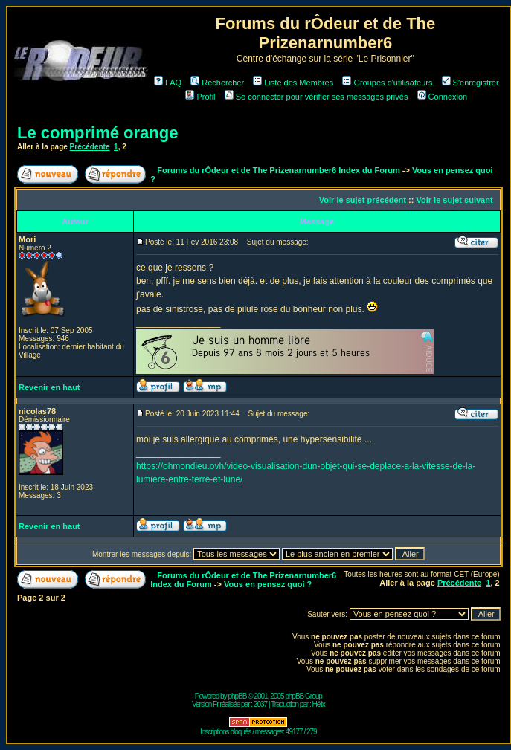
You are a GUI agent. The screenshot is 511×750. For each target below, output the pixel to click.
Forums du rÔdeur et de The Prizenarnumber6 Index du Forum (278, 170)
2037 (260, 704)
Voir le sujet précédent (362, 199)
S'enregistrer (470, 82)
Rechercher (217, 82)
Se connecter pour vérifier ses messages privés (316, 96)
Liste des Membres (293, 82)
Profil (200, 96)
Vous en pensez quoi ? (268, 584)
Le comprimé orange (97, 132)
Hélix (318, 704)
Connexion (442, 96)
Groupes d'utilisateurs (387, 82)
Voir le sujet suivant (454, 199)
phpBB (237, 696)
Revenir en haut (49, 387)
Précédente (90, 147)
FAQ (167, 82)
